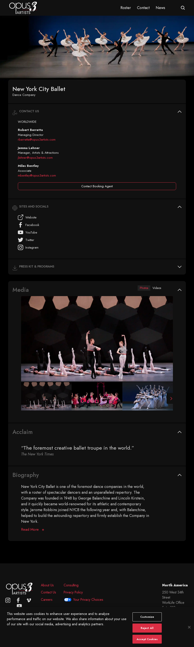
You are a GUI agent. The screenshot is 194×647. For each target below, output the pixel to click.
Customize (147, 621)
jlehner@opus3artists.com (35, 157)
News (160, 8)
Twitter (26, 240)
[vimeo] (28, 600)
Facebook (28, 224)
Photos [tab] (140, 288)
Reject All (147, 632)
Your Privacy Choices (88, 599)
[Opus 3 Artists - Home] (23, 7)
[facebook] (18, 600)
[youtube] (19, 606)
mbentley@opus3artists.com (37, 175)
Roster (125, 8)
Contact (143, 8)
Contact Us (48, 592)
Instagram (28, 247)
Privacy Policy (73, 592)
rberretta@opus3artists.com (36, 139)
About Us (47, 585)
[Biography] (32, 530)
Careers (46, 599)
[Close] (189, 631)
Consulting (71, 585)
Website (27, 217)
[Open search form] (183, 8)
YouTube (27, 232)
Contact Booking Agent (97, 186)
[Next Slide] (169, 399)
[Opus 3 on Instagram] (8, 600)
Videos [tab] (155, 288)
